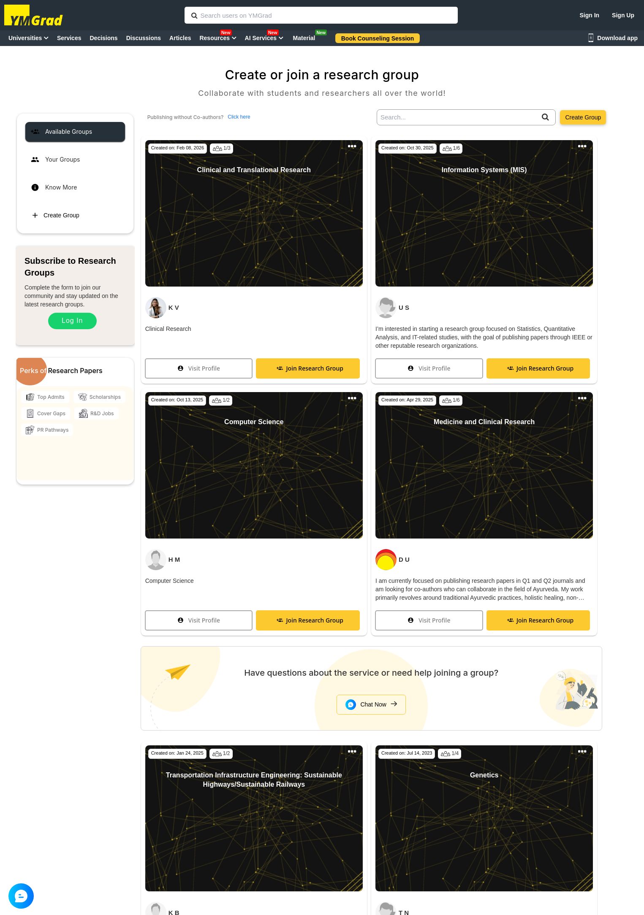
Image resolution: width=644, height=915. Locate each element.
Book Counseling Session (377, 38)
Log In (72, 320)
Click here (239, 117)
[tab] (75, 131)
